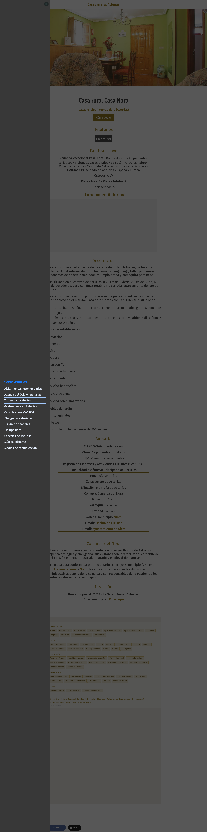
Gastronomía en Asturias (20, 406)
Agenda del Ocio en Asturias (22, 394)
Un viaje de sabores (17, 424)
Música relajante (15, 442)
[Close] (46, 4)
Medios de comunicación (20, 448)
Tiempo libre (12, 430)
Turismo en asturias (17, 400)
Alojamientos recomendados (23, 388)
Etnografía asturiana (18, 418)
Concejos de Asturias (17, 436)
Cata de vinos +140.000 (19, 412)
